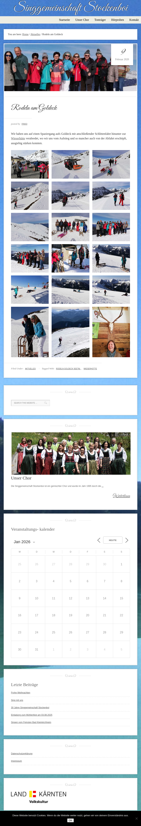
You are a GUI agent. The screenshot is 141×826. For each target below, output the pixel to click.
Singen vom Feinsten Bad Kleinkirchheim (31, 722)
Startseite (64, 19)
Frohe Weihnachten (20, 692)
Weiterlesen (121, 496)
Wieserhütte (18, 138)
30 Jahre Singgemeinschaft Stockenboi (30, 707)
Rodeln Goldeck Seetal (68, 369)
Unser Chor (82, 19)
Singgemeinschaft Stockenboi (70, 8)
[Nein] (136, 818)
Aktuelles (30, 369)
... (103, 486)
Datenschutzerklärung (21, 753)
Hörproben (117, 19)
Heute (113, 540)
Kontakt (134, 19)
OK (70, 820)
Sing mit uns (17, 700)
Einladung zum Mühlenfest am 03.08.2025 (31, 715)
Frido (24, 124)
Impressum (16, 761)
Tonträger (100, 19)
